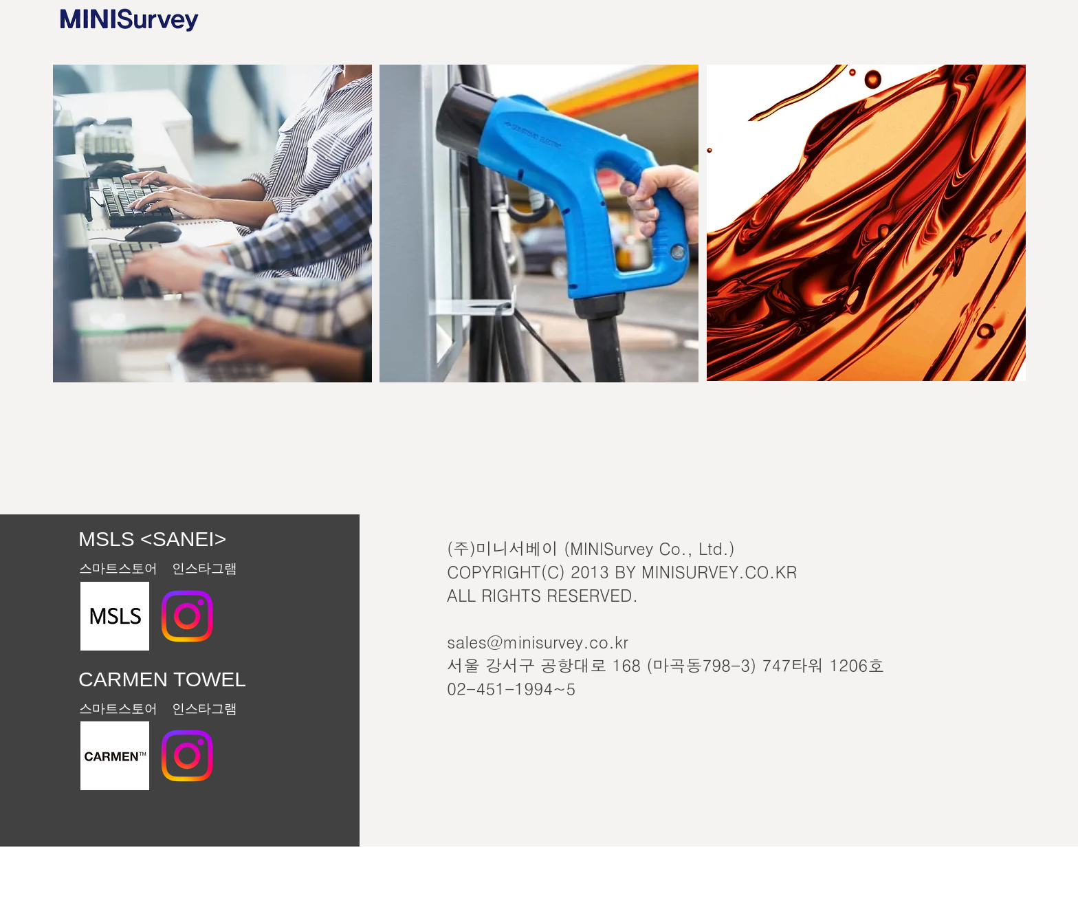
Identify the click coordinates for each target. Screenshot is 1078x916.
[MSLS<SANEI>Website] (114, 616)
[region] (212, 223)
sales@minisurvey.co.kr (537, 641)
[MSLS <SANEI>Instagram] (187, 616)
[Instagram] (187, 755)
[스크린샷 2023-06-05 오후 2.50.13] (114, 755)
